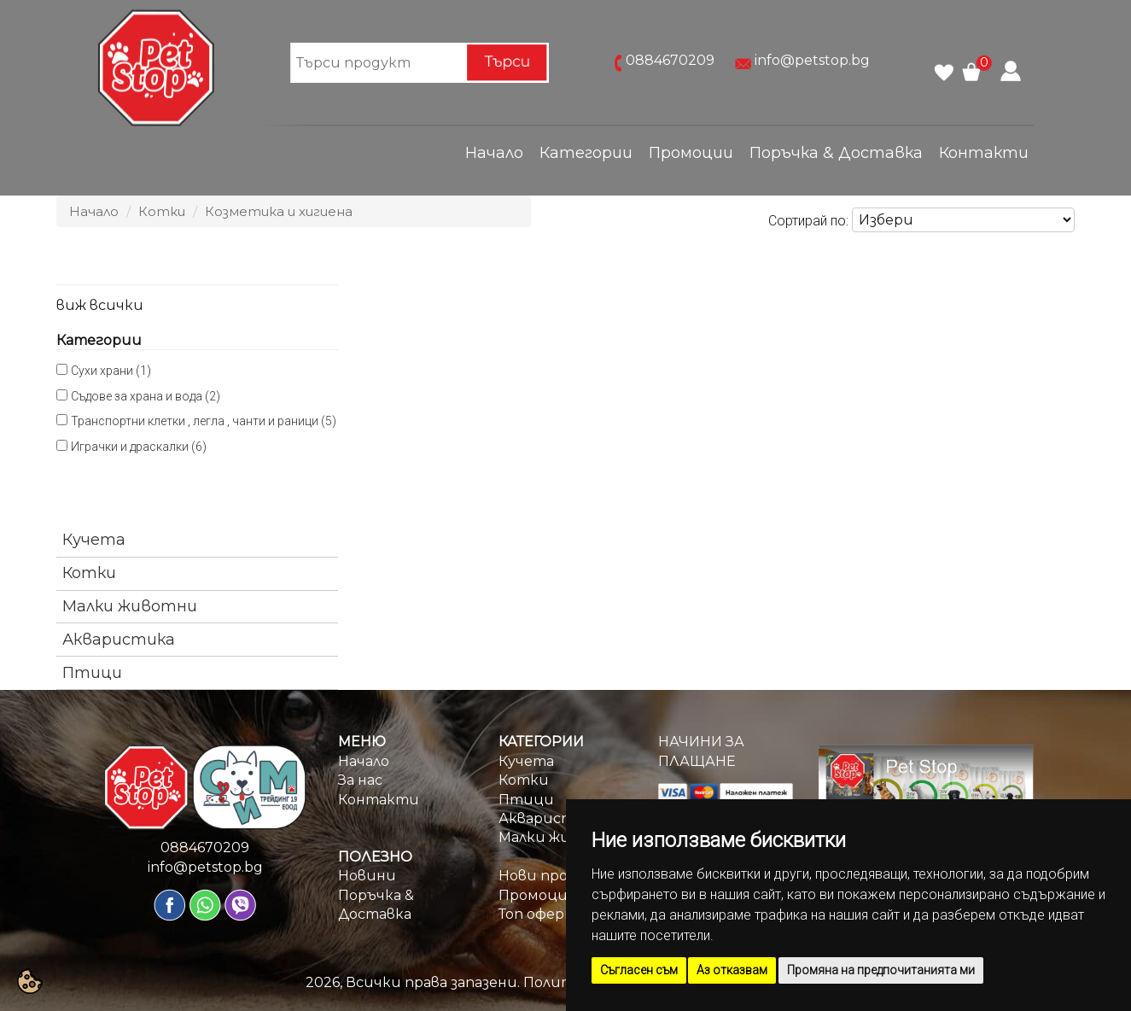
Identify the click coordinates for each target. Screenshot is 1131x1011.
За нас (360, 780)
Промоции (691, 152)
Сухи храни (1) (111, 370)
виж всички (99, 305)
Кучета (93, 539)
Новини (367, 876)
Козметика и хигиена (279, 211)
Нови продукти (557, 876)
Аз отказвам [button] (732, 970)
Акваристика (118, 639)
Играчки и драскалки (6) (139, 446)
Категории (586, 152)
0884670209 (670, 61)
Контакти (984, 152)
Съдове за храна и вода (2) (145, 396)
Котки (161, 211)
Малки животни (129, 606)
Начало (494, 152)
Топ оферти (543, 914)
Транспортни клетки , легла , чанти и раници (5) (203, 421)
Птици (92, 672)
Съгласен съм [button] (639, 970)
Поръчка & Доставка (836, 152)
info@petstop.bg (812, 61)
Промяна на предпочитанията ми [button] (881, 970)
